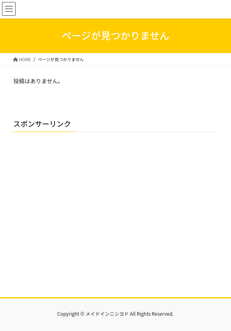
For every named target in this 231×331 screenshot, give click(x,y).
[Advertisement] (115, 213)
